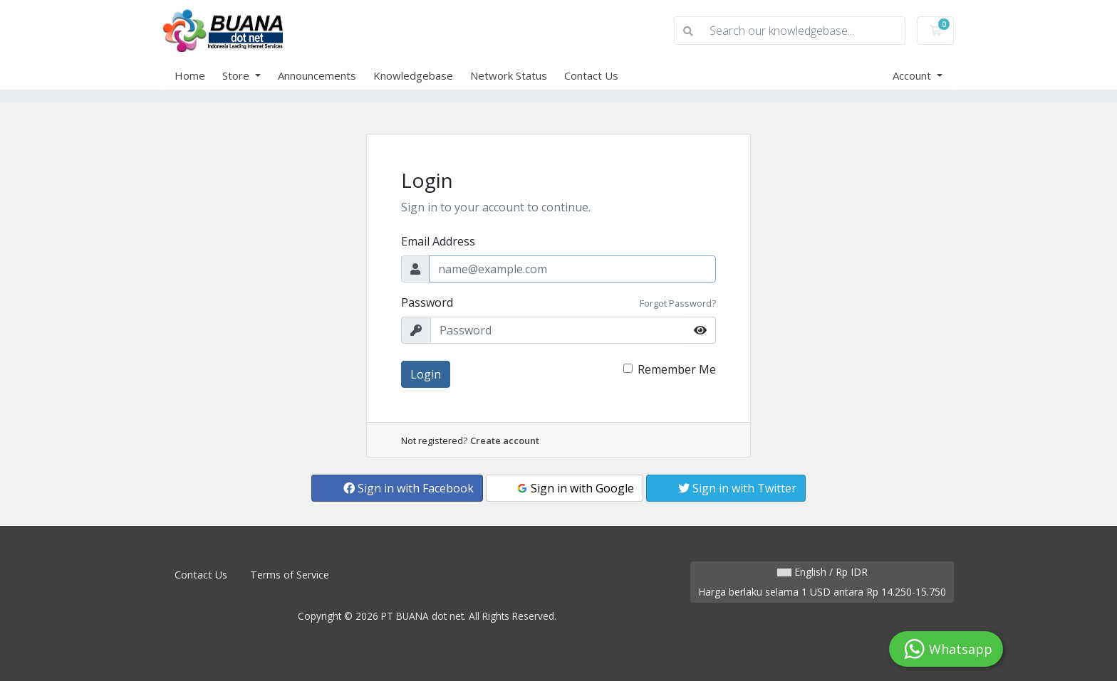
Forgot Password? (678, 303)
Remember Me (677, 369)
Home (190, 75)
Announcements (317, 75)
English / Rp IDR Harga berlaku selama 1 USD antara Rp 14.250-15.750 (822, 581)
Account (913, 75)
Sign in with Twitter (737, 488)
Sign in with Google (575, 488)
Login (425, 374)
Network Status (508, 75)
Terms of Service (289, 574)
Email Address (438, 241)
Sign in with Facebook (408, 488)
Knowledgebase (413, 75)
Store (237, 75)
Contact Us (591, 75)
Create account (504, 440)
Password (427, 302)
